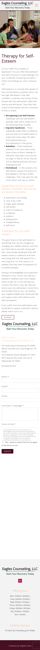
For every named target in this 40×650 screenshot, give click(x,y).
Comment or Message (13, 406)
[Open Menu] (36, 5)
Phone (4, 396)
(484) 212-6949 (8, 337)
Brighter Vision (25, 646)
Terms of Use (8, 424)
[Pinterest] (20, 581)
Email (5, 386)
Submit (7, 451)
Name (5, 377)
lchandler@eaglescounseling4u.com (18, 340)
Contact (8, 317)
